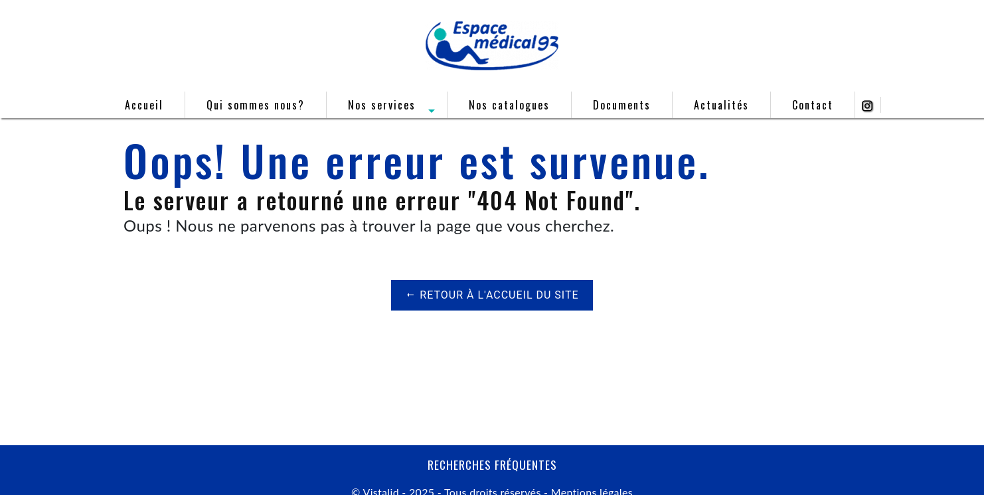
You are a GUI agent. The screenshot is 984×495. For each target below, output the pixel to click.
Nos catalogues (509, 105)
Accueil (144, 105)
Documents (622, 105)
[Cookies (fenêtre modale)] (4, 487)
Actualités (721, 105)
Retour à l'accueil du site (491, 295)
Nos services (382, 105)
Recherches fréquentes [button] (492, 464)
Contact (812, 105)
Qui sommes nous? (255, 105)
